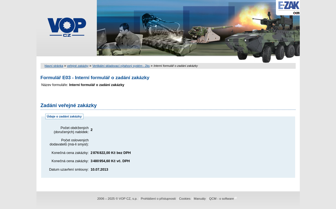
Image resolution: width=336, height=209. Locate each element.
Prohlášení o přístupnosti (158, 198)
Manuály (200, 198)
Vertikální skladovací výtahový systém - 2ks (121, 65)
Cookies (185, 198)
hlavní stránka (54, 65)
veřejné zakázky (77, 65)
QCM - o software (221, 198)
